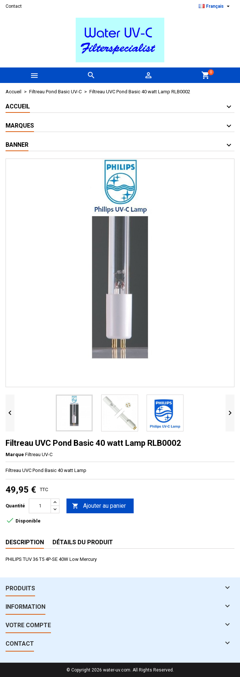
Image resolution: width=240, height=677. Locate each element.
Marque (15, 454)
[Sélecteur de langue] (215, 6)
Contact (14, 6)
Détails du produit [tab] (82, 542)
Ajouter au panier (99, 506)
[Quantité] (40, 506)
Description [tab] (25, 542)
